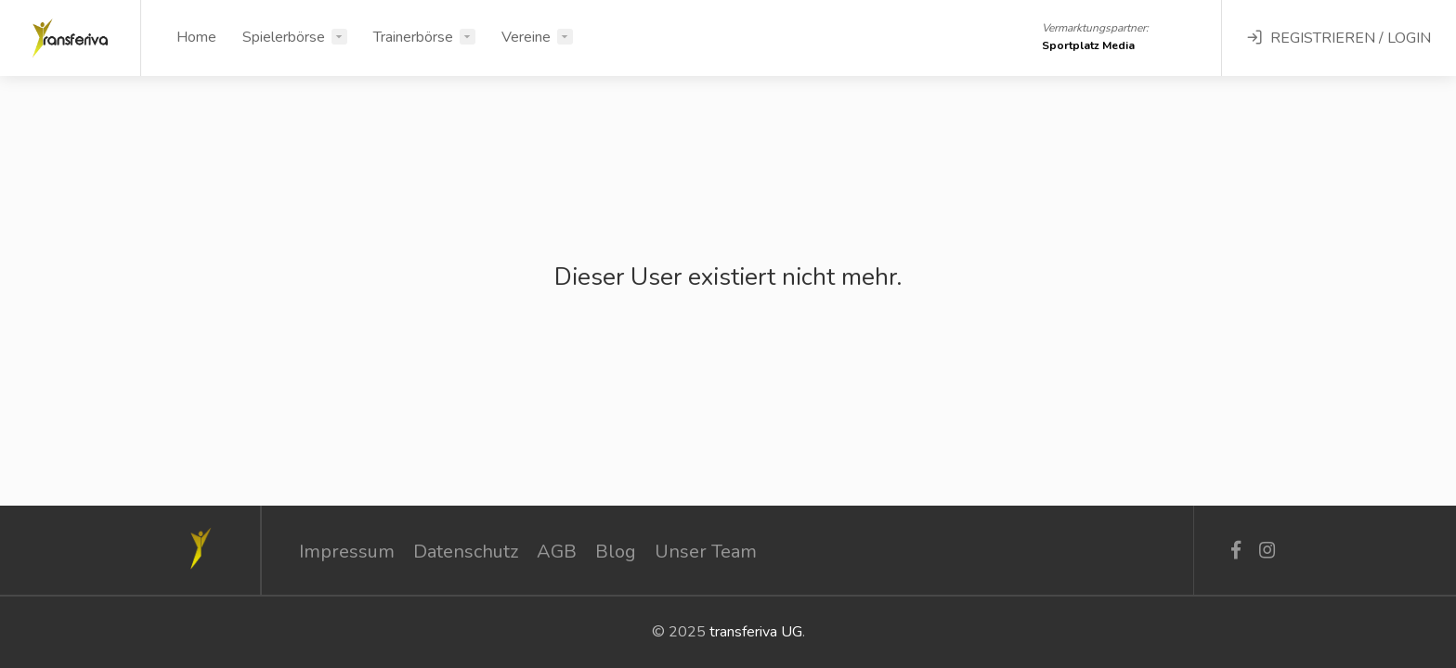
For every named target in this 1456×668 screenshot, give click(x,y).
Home (196, 37)
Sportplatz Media (1088, 45)
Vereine (526, 37)
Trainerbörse (413, 37)
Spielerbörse (283, 37)
